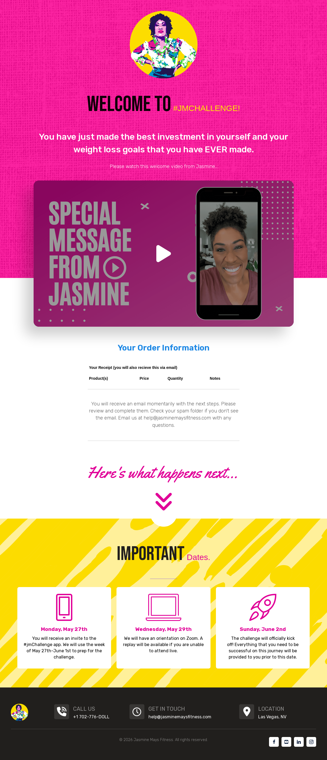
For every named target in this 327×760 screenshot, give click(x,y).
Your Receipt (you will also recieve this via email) (133, 367)
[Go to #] (274, 742)
